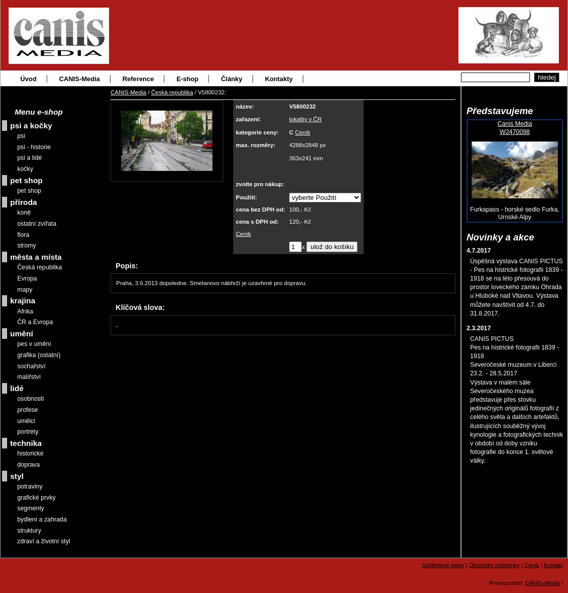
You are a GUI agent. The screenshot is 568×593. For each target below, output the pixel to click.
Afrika (25, 311)
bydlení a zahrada (42, 519)
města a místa (36, 257)
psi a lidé (29, 157)
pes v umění (34, 343)
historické (30, 453)
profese (27, 409)
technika (26, 443)
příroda (23, 202)
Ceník (302, 132)
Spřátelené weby (443, 565)
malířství (29, 376)
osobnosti (30, 398)
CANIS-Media (79, 79)
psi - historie (34, 147)
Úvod (28, 79)
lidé (16, 388)
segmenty (30, 508)
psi (21, 135)
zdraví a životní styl (43, 541)
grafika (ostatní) (38, 355)
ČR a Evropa (35, 322)
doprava (28, 464)
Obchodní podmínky (494, 565)
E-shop (187, 79)
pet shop (26, 180)
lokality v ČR (305, 119)
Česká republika (172, 92)
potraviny (30, 486)
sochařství (31, 366)
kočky (25, 168)
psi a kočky (31, 125)
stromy (26, 245)
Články (231, 79)
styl (16, 476)
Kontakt (553, 565)
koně (24, 212)
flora (23, 234)
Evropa (27, 278)
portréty (28, 431)
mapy (24, 289)
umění (21, 333)
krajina (23, 300)
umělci (26, 421)
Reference (138, 79)
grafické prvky (36, 497)
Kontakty (279, 79)
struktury (29, 530)
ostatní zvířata (36, 223)
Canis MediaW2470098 (515, 127)
